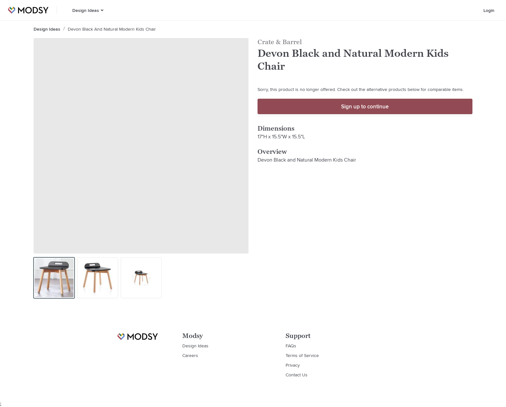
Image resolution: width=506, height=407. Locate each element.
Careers (190, 355)
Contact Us (297, 375)
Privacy (293, 365)
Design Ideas (85, 10)
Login (488, 10)
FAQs (291, 346)
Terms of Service (302, 355)
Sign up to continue (365, 106)
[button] (102, 10)
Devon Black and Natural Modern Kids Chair (112, 29)
